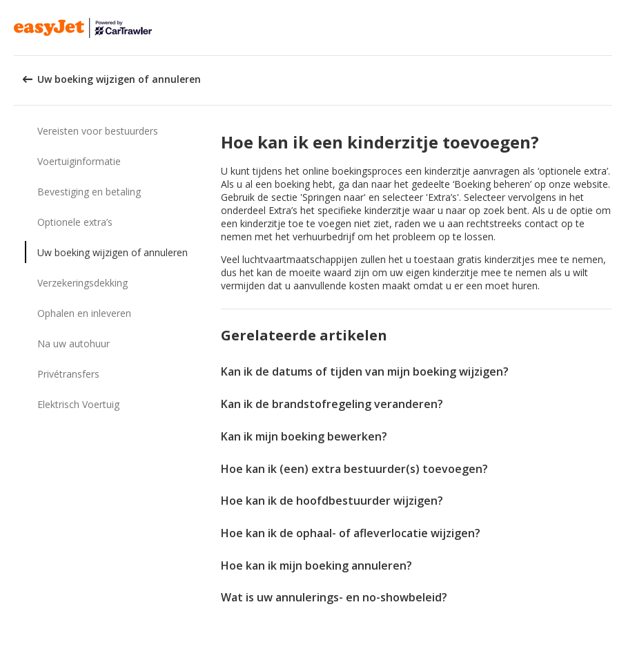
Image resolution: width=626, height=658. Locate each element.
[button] (610, 27)
